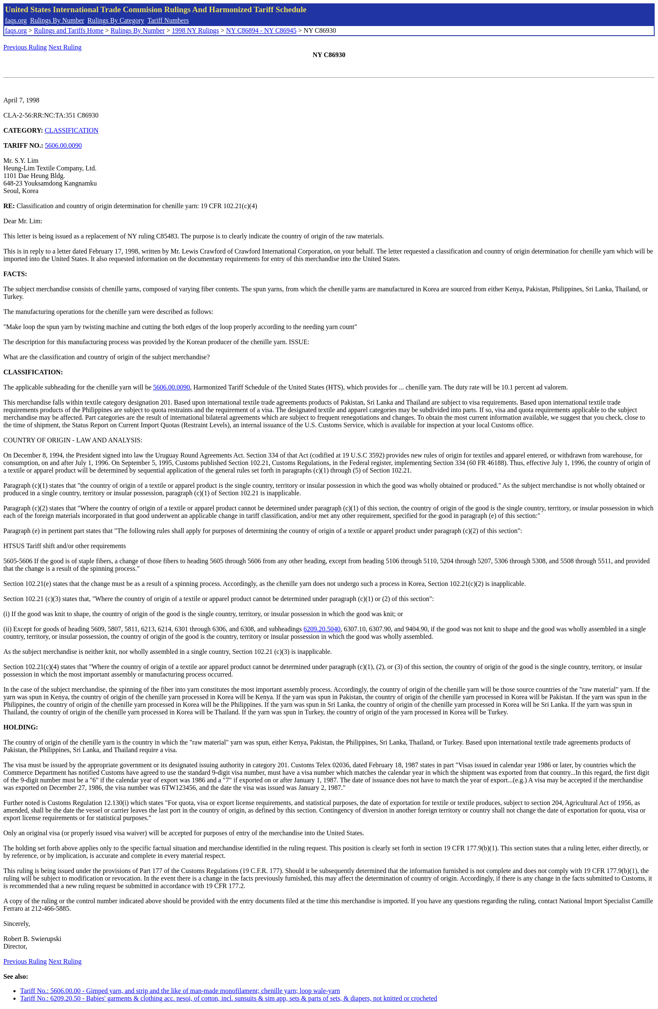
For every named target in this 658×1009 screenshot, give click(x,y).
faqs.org (16, 20)
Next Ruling (65, 47)
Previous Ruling (25, 47)
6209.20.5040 (321, 629)
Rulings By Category (116, 20)
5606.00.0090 (63, 145)
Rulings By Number (57, 20)
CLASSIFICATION (72, 130)
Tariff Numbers (168, 20)
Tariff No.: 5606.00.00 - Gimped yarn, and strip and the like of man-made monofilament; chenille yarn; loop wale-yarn (180, 990)
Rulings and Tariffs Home (69, 30)
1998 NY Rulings (195, 30)
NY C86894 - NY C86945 (261, 30)
